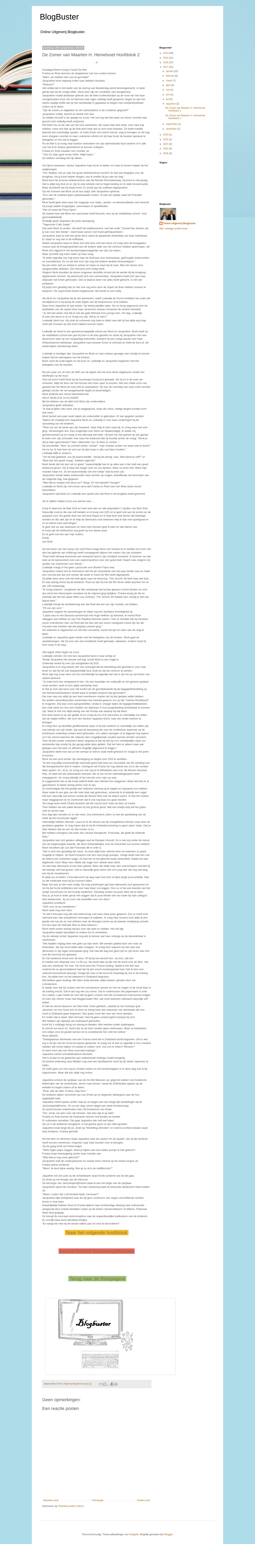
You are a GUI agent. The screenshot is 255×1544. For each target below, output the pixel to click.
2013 (166, 53)
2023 (166, 144)
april (168, 85)
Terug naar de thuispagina (97, 1278)
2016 (166, 62)
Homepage (98, 1500)
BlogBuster (59, 16)
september (172, 124)
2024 (166, 148)
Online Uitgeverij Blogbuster (179, 223)
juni (168, 94)
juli (168, 99)
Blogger (169, 1534)
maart (169, 80)
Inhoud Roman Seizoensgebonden (97, 1251)
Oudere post (143, 1500)
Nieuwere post (51, 1500)
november (171, 128)
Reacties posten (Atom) (71, 1506)
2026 (166, 153)
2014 (166, 57)
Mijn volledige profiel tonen (173, 228)
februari (170, 75)
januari (170, 71)
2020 (166, 139)
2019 (166, 134)
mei (168, 89)
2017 (166, 67)
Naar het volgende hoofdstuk (96, 1232)
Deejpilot (134, 1534)
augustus (171, 103)
